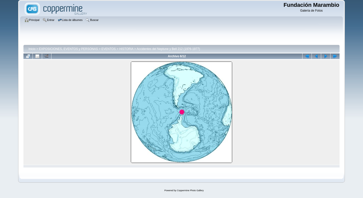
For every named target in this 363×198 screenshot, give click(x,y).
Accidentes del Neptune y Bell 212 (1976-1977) (168, 49)
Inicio (32, 49)
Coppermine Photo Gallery (190, 190)
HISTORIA (126, 49)
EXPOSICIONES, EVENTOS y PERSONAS (68, 49)
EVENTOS (108, 49)
